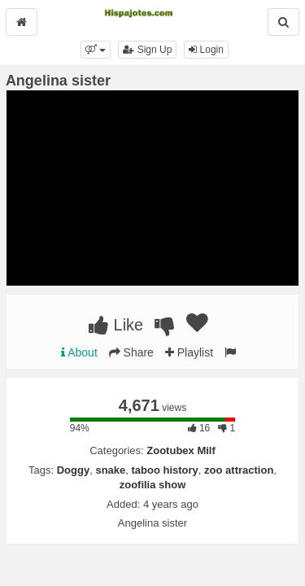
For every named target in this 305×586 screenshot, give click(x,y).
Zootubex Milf (181, 450)
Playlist (189, 352)
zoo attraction (238, 470)
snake (110, 470)
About (79, 352)
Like (116, 325)
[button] (96, 50)
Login (206, 49)
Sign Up (147, 49)
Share (131, 352)
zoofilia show (153, 485)
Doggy (73, 470)
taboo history (165, 470)
